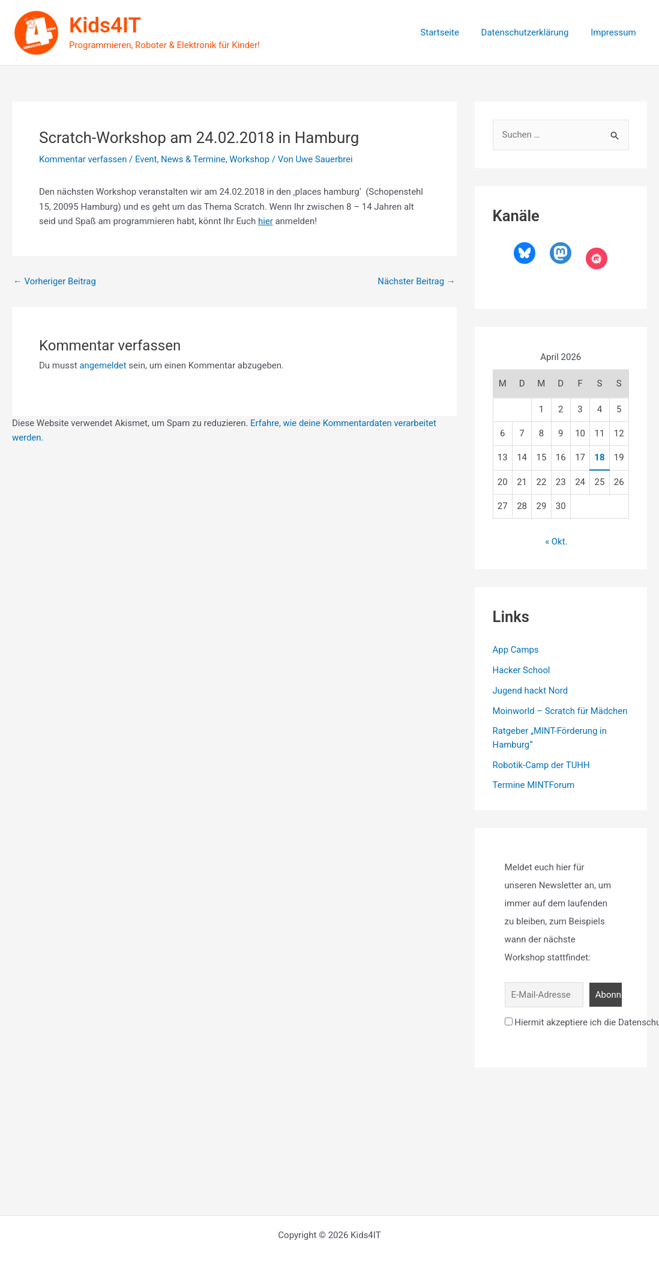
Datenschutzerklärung (531, 32)
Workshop (251, 159)
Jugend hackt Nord (531, 690)
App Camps (516, 649)
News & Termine (194, 159)
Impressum (615, 32)
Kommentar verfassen (83, 159)
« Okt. (556, 541)
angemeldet (103, 365)
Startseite (449, 32)
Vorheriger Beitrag (55, 281)
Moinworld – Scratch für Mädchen (561, 710)
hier (265, 221)
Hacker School (522, 670)
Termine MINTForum (534, 785)
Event (147, 159)
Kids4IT (105, 25)
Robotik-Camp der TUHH (542, 764)
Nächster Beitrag (416, 281)
